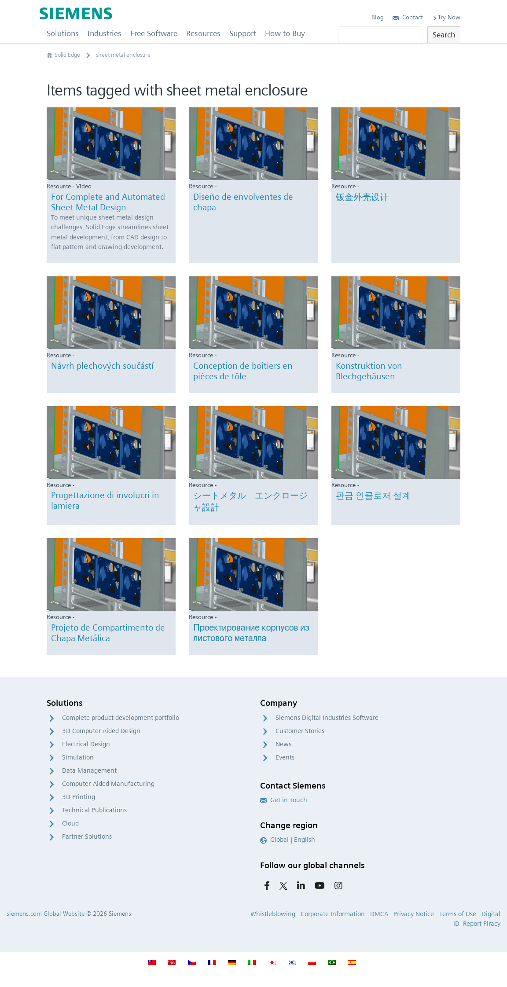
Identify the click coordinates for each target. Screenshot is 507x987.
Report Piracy (481, 924)
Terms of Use (457, 914)
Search (444, 34)
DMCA (379, 914)
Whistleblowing (272, 914)
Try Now (446, 17)
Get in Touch (283, 800)
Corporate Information (333, 914)
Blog (377, 17)
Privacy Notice (413, 914)
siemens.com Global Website (45, 913)
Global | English (287, 840)
